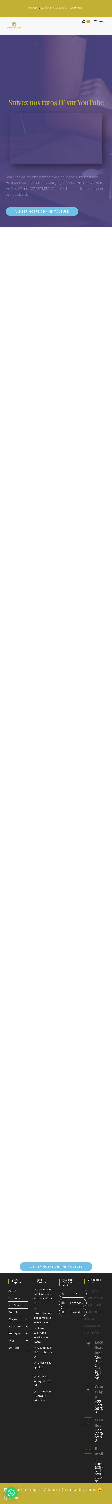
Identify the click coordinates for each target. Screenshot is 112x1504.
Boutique (18, 1333)
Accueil (12, 1291)
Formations (18, 1326)
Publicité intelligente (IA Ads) (42, 1381)
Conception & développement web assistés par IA (43, 1296)
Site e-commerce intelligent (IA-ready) (41, 1335)
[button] (11, 1493)
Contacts (14, 1347)
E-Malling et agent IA (42, 1365)
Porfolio (13, 1312)
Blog (18, 1340)
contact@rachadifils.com (99, 1472)
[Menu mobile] (98, 21)
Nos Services (18, 1305)
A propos (14, 1298)
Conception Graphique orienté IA (42, 1396)
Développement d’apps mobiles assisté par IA (43, 1318)
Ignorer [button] (11, 1497)
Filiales (18, 1319)
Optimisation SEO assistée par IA (43, 1352)
